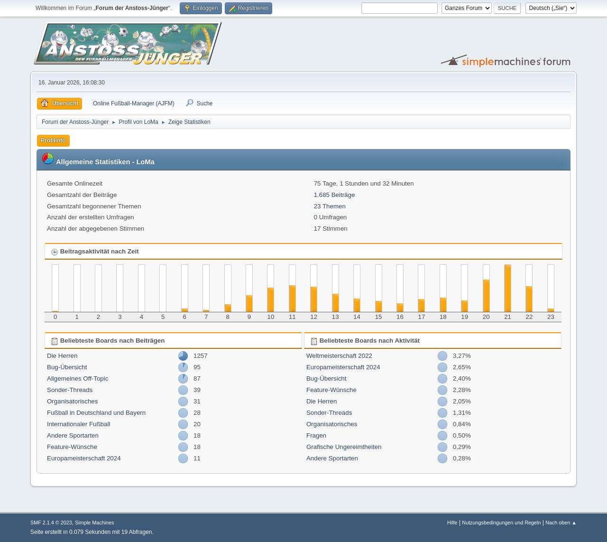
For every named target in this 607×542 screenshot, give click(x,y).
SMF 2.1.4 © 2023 (51, 522)
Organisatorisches (72, 401)
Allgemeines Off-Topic (77, 378)
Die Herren (62, 355)
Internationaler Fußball (78, 424)
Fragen (316, 435)
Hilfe (452, 522)
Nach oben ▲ (561, 522)
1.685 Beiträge (334, 194)
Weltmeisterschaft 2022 (339, 355)
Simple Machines (94, 522)
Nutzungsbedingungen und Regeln (501, 522)
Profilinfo (53, 140)
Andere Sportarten (73, 435)
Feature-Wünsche (72, 446)
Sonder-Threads (69, 389)
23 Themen (330, 206)
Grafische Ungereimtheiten (344, 446)
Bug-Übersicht (67, 367)
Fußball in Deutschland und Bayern (96, 412)
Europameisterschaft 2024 (84, 458)
